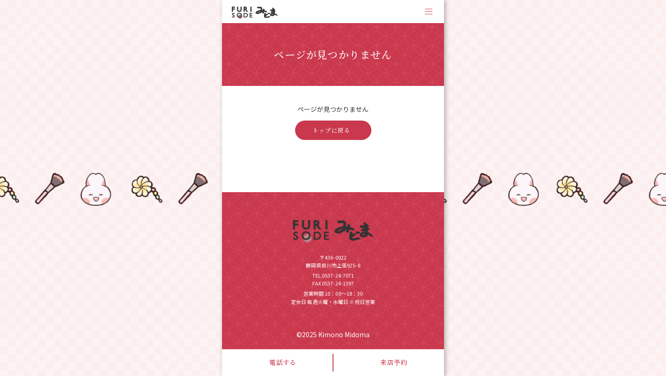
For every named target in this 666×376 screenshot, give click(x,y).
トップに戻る (332, 130)
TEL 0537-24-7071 (333, 275)
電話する (282, 362)
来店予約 (393, 362)
